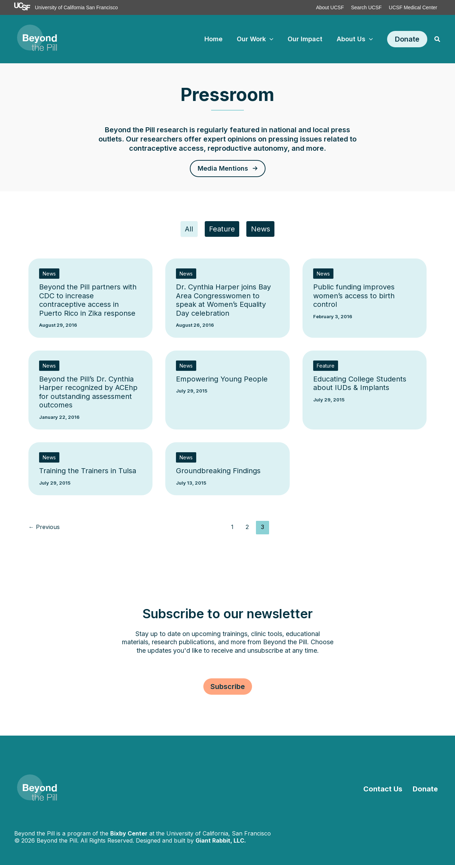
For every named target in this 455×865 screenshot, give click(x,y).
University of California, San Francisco (218, 833)
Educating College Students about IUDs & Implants (359, 385)
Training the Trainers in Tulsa (87, 472)
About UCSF (330, 7)
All (186, 230)
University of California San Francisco (76, 7)
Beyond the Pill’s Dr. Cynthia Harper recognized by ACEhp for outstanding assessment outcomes (88, 394)
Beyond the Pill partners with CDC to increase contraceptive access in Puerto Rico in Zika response (87, 301)
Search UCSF (366, 7)
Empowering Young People (222, 381)
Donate (428, 789)
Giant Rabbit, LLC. (221, 840)
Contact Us (388, 789)
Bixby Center (129, 833)
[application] (273, 39)
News (263, 230)
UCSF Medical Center (413, 7)
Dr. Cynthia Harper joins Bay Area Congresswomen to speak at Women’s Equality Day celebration (223, 301)
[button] (407, 39)
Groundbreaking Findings (218, 472)
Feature (222, 230)
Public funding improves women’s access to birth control (354, 297)
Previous (44, 528)
